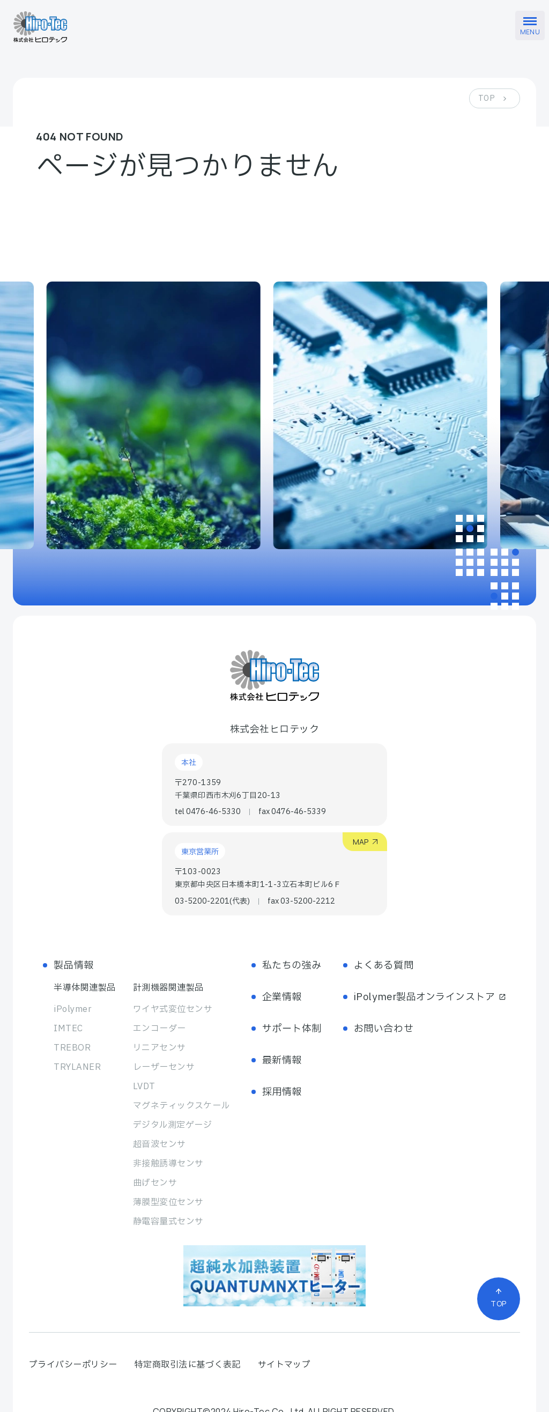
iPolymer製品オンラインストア (430, 997)
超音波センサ (159, 1144)
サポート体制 (292, 1029)
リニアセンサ (159, 1047)
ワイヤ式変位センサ (172, 1009)
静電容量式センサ (168, 1221)
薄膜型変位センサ (168, 1202)
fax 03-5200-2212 (301, 901)
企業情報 (282, 997)
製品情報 (73, 965)
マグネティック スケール (181, 1105)
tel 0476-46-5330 (208, 812)
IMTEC (68, 1028)
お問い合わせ (383, 1029)
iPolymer (73, 1009)
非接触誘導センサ (168, 1163)
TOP (486, 98)
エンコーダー (159, 1028)
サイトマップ (284, 1364)
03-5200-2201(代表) (212, 901)
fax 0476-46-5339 (292, 812)
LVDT (144, 1086)
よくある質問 (383, 965)
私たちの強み (292, 965)
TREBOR (72, 1047)
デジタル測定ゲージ (172, 1125)
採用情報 (282, 1092)
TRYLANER (77, 1067)
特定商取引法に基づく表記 (188, 1364)
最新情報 (282, 1060)
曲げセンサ (155, 1183)
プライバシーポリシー (73, 1364)
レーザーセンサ (164, 1067)
